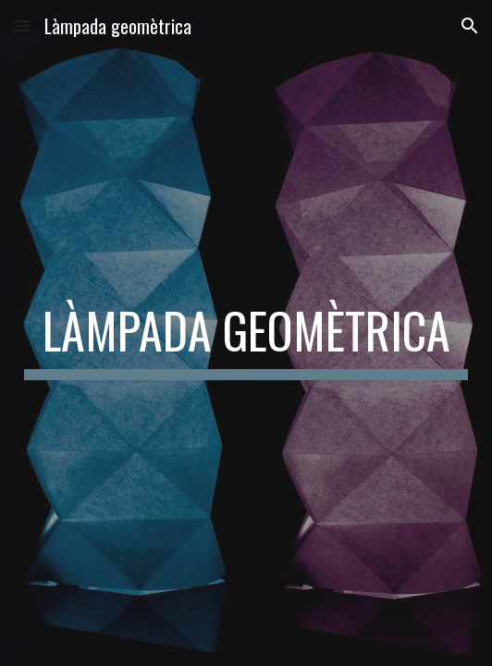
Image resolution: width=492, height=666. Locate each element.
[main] (246, 333)
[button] (22, 25)
